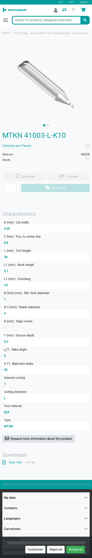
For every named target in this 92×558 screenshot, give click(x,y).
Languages (12, 518)
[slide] (44, 125)
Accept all (75, 549)
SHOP (6, 33)
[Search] (84, 20)
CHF (71, 2)
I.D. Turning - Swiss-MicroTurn (33, 33)
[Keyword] (46, 20)
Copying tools (81, 33)
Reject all (56, 549)
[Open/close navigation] (7, 20)
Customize (35, 549)
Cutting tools (61, 33)
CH (60, 2)
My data (10, 498)
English (84, 2)
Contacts (10, 508)
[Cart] (84, 10)
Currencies (12, 529)
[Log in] (56, 10)
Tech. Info (18, 462)
